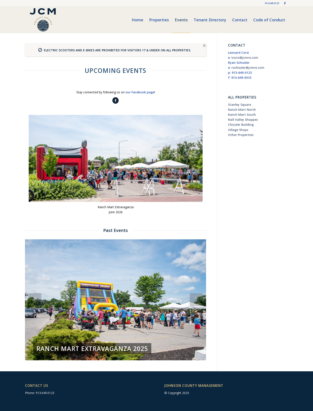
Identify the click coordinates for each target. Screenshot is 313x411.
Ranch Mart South (242, 114)
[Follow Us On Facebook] (115, 100)
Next (196, 299)
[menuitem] (137, 20)
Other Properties (240, 135)
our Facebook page (139, 92)
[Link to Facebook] (284, 3)
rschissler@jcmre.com (247, 67)
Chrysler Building (241, 124)
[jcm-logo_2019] (42, 20)
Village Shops (238, 130)
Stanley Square (239, 104)
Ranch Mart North (242, 109)
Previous (34, 299)
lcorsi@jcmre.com (244, 57)
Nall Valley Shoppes (243, 119)
